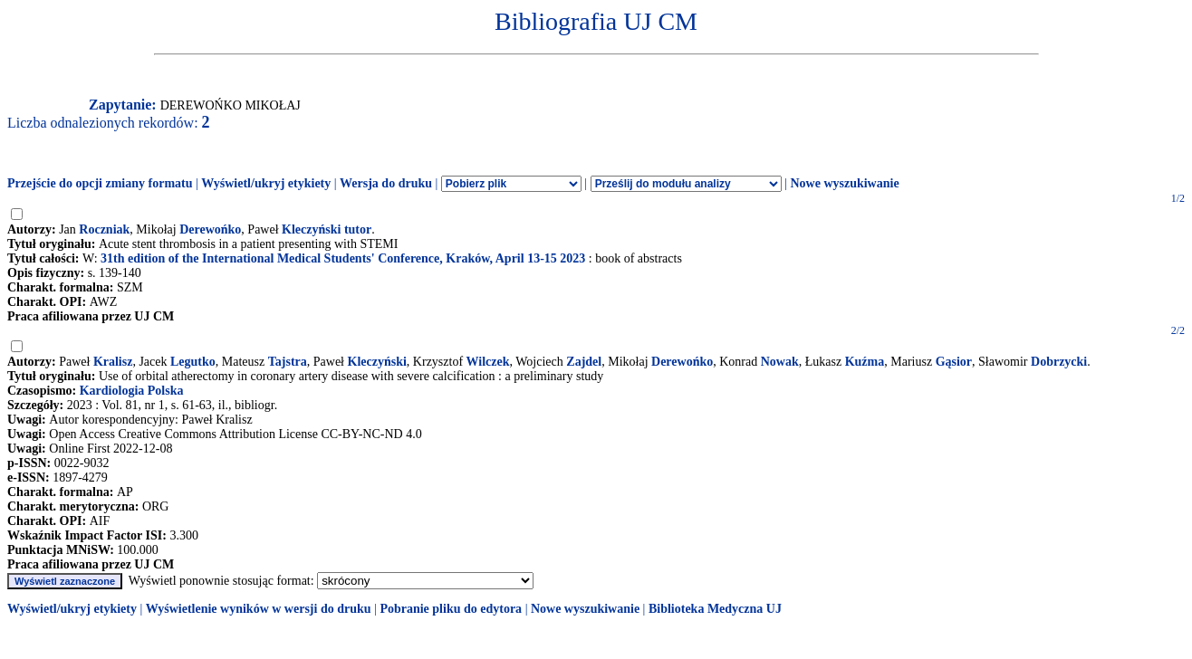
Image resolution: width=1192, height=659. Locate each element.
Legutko (193, 361)
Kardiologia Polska (132, 390)
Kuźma (865, 361)
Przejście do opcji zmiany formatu (100, 183)
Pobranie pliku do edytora (451, 609)
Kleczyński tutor (326, 229)
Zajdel (583, 361)
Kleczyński (377, 361)
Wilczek (488, 361)
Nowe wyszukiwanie (844, 183)
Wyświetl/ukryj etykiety (266, 183)
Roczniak (104, 229)
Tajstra (287, 361)
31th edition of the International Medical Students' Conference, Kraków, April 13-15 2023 (343, 258)
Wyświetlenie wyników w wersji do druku (258, 609)
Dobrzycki (1059, 361)
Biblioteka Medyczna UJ (715, 609)
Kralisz (113, 361)
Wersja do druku (386, 183)
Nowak (780, 361)
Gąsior (954, 361)
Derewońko (210, 229)
